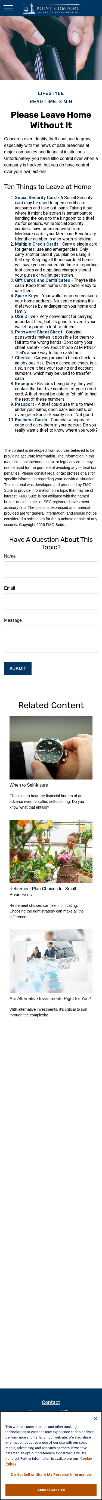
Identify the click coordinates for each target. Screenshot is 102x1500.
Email (9, 588)
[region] (51, 1455)
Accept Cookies (51, 1490)
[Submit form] (18, 668)
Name (10, 556)
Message (13, 620)
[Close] (95, 1419)
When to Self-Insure (29, 785)
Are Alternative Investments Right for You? (50, 998)
